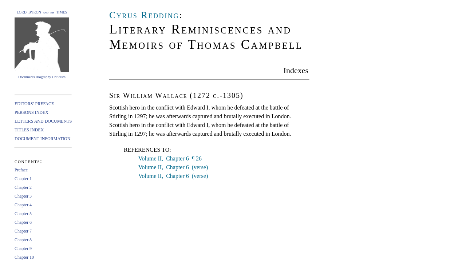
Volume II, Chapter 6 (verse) (173, 167)
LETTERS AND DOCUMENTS (43, 121)
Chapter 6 (23, 222)
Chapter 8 (23, 239)
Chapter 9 (23, 248)
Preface (21, 169)
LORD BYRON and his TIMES (42, 12)
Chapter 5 (23, 213)
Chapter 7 (23, 231)
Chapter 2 (23, 187)
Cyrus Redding (144, 15)
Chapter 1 (23, 178)
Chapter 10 (24, 257)
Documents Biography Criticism (42, 77)
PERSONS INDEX (31, 112)
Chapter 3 (23, 196)
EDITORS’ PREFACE (34, 103)
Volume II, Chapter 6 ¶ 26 (170, 158)
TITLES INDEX (29, 129)
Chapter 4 (23, 204)
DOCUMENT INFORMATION (42, 138)
